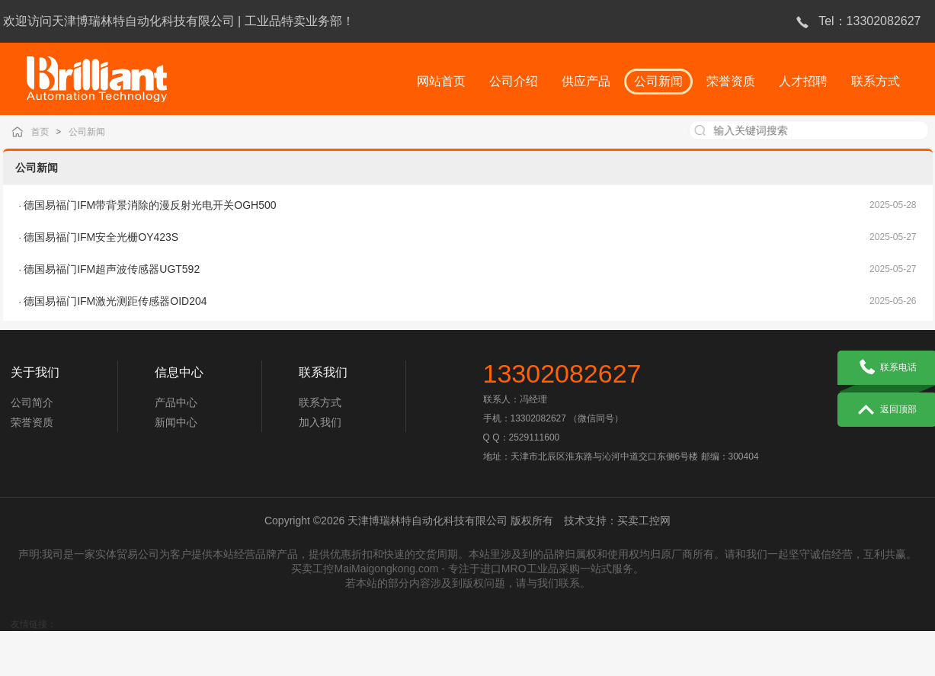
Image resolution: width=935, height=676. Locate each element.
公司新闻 (97, 131)
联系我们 (323, 378)
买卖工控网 (644, 527)
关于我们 (35, 378)
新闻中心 (176, 428)
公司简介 (32, 408)
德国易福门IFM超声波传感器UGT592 (112, 269)
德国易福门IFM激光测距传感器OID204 (115, 301)
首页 (53, 131)
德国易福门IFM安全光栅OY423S (101, 237)
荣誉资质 (32, 428)
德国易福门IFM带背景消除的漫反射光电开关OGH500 (150, 205)
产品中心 (176, 408)
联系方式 (320, 408)
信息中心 (179, 378)
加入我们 (320, 428)
